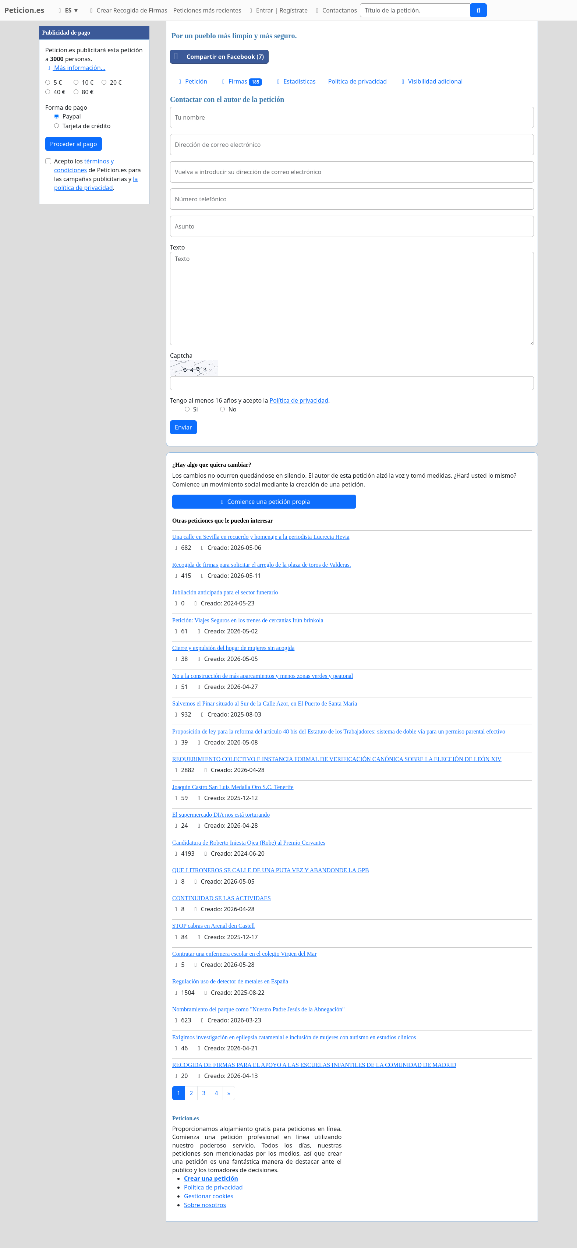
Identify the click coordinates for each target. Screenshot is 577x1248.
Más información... (75, 288)
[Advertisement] (94, 131)
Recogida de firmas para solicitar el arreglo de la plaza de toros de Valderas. (261, 565)
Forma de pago (66, 328)
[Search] (415, 10)
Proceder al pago (73, 365)
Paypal (72, 337)
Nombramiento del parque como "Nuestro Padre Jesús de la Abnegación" (258, 1009)
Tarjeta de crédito (87, 347)
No (233, 409)
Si (195, 409)
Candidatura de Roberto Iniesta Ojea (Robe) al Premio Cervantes (248, 842)
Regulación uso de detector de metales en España (230, 981)
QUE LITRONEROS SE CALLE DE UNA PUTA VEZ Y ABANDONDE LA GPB (270, 870)
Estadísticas (295, 81)
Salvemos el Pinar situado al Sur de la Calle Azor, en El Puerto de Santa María (264, 703)
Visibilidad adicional (431, 81)
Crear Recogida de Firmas (127, 10)
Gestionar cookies (208, 1196)
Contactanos (335, 10)
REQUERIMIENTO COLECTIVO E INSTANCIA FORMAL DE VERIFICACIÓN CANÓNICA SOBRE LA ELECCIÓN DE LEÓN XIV (337, 759)
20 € (116, 303)
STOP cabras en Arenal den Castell (213, 926)
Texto (177, 247)
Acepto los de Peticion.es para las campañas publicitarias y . (97, 395)
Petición (191, 81)
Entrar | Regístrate (277, 10)
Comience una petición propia (264, 502)
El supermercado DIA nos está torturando (221, 815)
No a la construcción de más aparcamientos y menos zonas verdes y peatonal (262, 676)
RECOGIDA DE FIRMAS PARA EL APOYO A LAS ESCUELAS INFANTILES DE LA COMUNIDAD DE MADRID (314, 1065)
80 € (87, 313)
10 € (87, 303)
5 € (58, 303)
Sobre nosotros (205, 1205)
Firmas (241, 81)
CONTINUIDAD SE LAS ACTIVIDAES (221, 898)
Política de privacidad (357, 81)
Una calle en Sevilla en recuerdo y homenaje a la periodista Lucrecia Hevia (261, 537)
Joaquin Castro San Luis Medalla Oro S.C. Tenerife (233, 787)
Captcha (181, 355)
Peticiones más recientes (207, 10)
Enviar (183, 427)
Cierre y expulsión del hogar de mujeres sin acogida (233, 648)
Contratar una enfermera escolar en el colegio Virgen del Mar (244, 954)
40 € (60, 313)
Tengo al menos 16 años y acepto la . (250, 400)
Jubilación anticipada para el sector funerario (225, 592)
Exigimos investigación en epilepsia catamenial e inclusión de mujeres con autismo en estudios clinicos (294, 1037)
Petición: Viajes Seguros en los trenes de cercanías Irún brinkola (247, 620)
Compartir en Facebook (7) (217, 56)
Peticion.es (24, 10)
